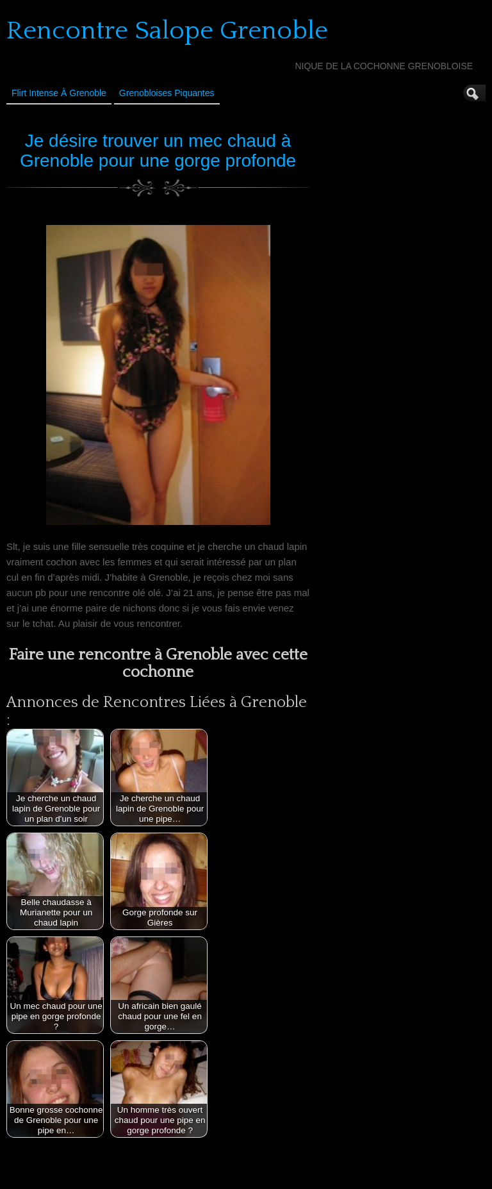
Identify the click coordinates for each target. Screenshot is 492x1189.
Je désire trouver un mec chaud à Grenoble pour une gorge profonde (158, 150)
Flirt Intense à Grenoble (59, 93)
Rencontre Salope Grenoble (167, 31)
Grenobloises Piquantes (167, 93)
